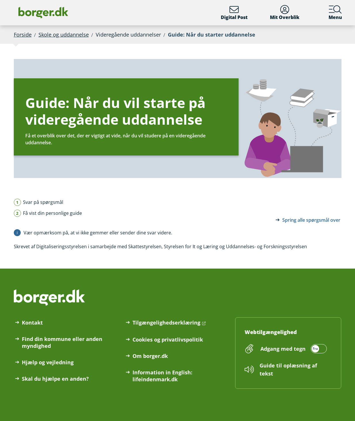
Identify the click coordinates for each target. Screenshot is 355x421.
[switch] (292, 348)
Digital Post (234, 12)
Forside (23, 34)
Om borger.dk (150, 355)
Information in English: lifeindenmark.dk (162, 376)
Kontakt (32, 322)
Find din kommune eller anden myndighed (62, 342)
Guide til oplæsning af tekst (288, 369)
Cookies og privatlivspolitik (168, 339)
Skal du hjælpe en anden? (55, 378)
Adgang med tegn (283, 348)
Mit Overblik (285, 12)
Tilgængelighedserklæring (166, 322)
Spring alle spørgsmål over (311, 220)
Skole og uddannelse (64, 34)
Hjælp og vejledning (48, 362)
